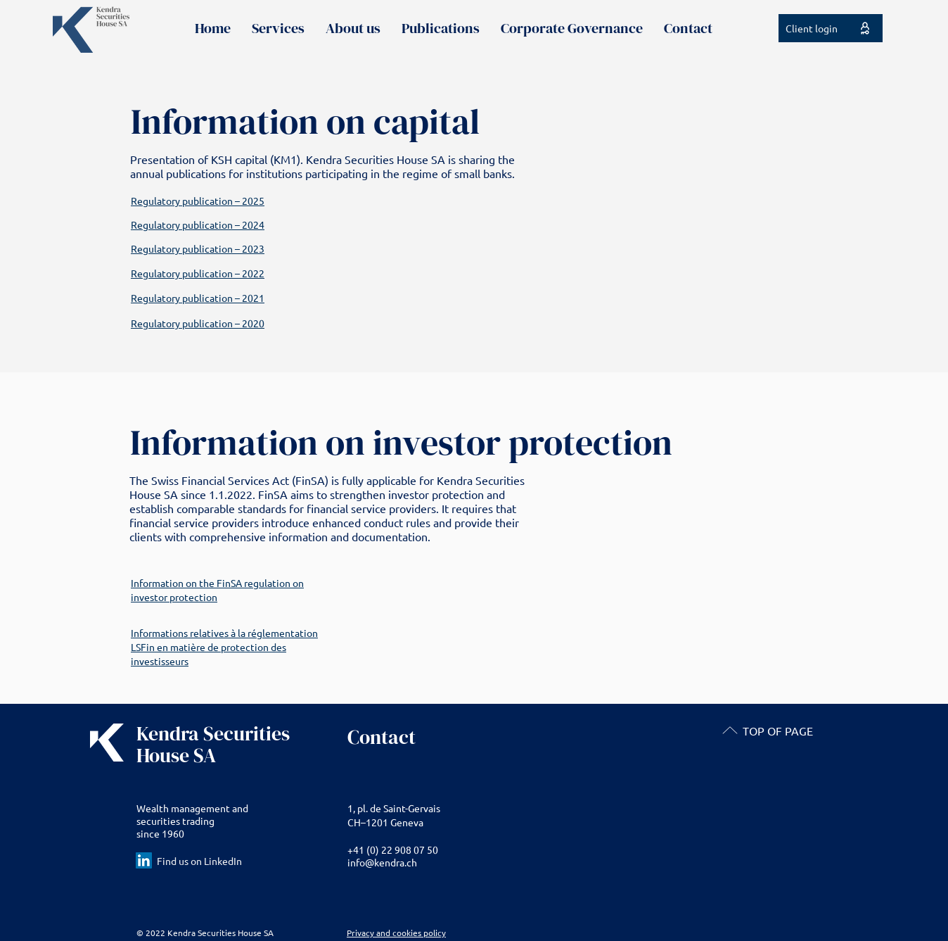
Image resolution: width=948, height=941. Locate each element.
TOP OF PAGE (778, 731)
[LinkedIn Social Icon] (144, 860)
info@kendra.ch (382, 862)
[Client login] (831, 28)
